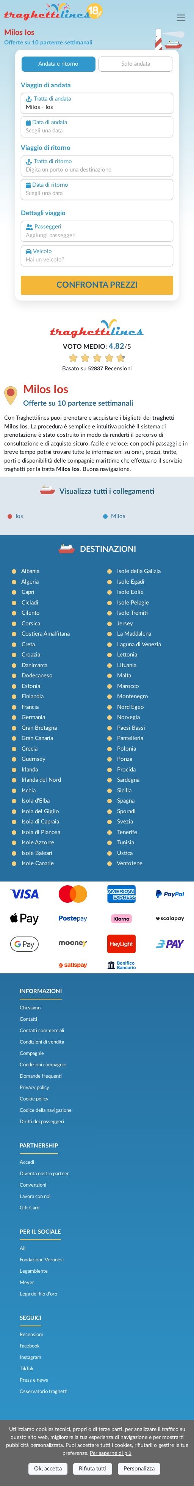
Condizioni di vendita (42, 1042)
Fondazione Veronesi (42, 1259)
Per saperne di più (110, 1453)
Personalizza (139, 1469)
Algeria (30, 582)
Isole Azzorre (38, 842)
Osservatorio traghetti (43, 1391)
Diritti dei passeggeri (42, 1121)
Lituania (126, 665)
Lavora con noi (35, 1196)
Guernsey (33, 759)
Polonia (126, 749)
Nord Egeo (130, 707)
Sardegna (128, 780)
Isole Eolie (130, 592)
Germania (33, 717)
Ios (19, 516)
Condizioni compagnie (43, 1064)
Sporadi (126, 811)
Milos (118, 516)
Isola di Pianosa (41, 832)
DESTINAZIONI (108, 549)
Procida (126, 770)
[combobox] (97, 107)
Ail (22, 1248)
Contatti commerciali (42, 1030)
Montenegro (132, 696)
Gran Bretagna (39, 728)
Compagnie (32, 1053)
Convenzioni (33, 1185)
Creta (28, 644)
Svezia (125, 822)
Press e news (34, 1380)
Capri (28, 592)
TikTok (27, 1368)
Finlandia (33, 696)
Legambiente (34, 1271)
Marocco (128, 686)
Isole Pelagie (133, 603)
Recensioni (31, 1334)
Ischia (29, 790)
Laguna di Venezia (139, 644)
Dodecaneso (37, 675)
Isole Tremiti (132, 613)
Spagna (126, 801)
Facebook (30, 1346)
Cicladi (30, 603)
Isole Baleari (37, 853)
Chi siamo (30, 1008)
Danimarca (34, 665)
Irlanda (30, 770)
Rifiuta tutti (92, 1469)
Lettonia (127, 655)
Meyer (27, 1282)
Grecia (30, 749)
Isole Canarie (38, 863)
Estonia (31, 686)
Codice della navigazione (46, 1110)
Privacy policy (34, 1087)
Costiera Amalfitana (46, 634)
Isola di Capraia (40, 822)
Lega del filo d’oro (38, 1294)
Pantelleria (130, 738)
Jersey (125, 624)
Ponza (124, 759)
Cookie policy (34, 1099)
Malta (124, 675)
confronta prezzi (97, 285)
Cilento (31, 613)
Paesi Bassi (131, 728)
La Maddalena (134, 634)
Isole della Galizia (139, 571)
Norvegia (128, 717)
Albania (30, 571)
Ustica (125, 853)
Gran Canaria (37, 738)
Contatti (28, 1019)
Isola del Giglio (40, 811)
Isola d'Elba (36, 801)
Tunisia (125, 842)
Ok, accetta (48, 1469)
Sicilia (124, 790)
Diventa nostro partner (44, 1173)
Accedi (27, 1162)
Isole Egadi (130, 582)
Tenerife (127, 832)
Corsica (31, 624)
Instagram (30, 1357)
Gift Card (29, 1208)
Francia (30, 707)
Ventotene (129, 863)
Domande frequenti (41, 1076)
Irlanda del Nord (41, 780)
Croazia (31, 655)
